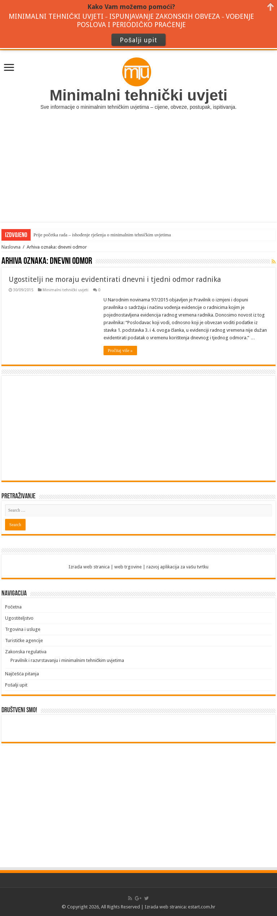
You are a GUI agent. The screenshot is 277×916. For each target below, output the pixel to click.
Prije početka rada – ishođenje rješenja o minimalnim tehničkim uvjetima (102, 234)
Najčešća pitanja (22, 673)
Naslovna (11, 247)
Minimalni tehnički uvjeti (66, 290)
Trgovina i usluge (22, 629)
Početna (13, 607)
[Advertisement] (138, 171)
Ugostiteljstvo (19, 618)
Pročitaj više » (120, 350)
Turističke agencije (24, 640)
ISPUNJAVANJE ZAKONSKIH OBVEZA (164, 16)
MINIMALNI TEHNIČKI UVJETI (56, 16)
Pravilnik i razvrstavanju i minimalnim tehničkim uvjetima (67, 660)
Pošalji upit (16, 685)
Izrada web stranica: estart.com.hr (180, 906)
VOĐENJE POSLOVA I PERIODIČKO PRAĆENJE (165, 20)
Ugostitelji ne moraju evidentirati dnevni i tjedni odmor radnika (115, 279)
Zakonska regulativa (26, 651)
